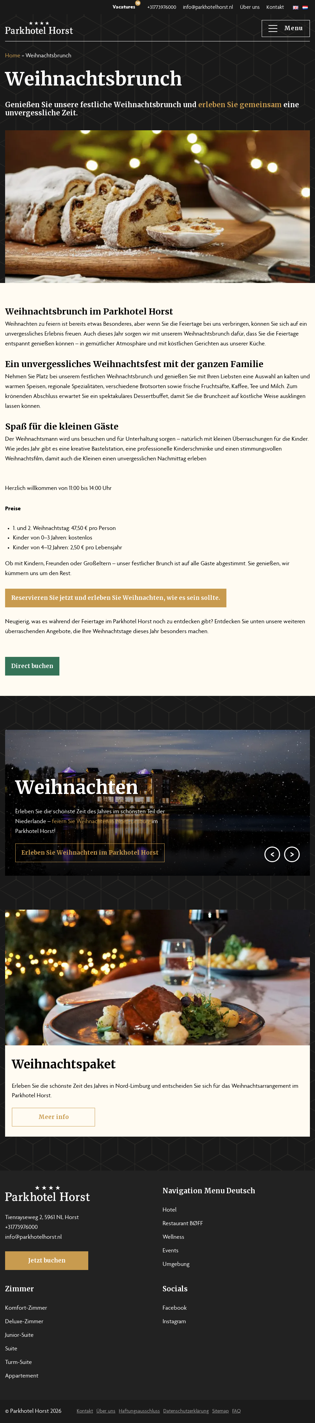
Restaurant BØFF (183, 1224)
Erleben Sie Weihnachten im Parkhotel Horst (90, 869)
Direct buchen (32, 666)
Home (12, 56)
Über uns (250, 8)
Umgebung (176, 1264)
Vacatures (127, 6)
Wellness (173, 1237)
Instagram (174, 1322)
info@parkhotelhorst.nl (208, 8)
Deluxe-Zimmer (24, 1322)
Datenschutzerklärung (186, 1411)
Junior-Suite (19, 1335)
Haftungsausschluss (139, 1411)
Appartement (21, 1376)
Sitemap (220, 1411)
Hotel (170, 1210)
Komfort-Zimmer (26, 1308)
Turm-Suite (18, 1363)
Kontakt (275, 8)
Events (171, 1251)
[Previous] (272, 871)
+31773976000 (161, 8)
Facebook (175, 1308)
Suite (11, 1349)
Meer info (53, 1134)
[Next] (292, 871)
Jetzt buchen (47, 1260)
